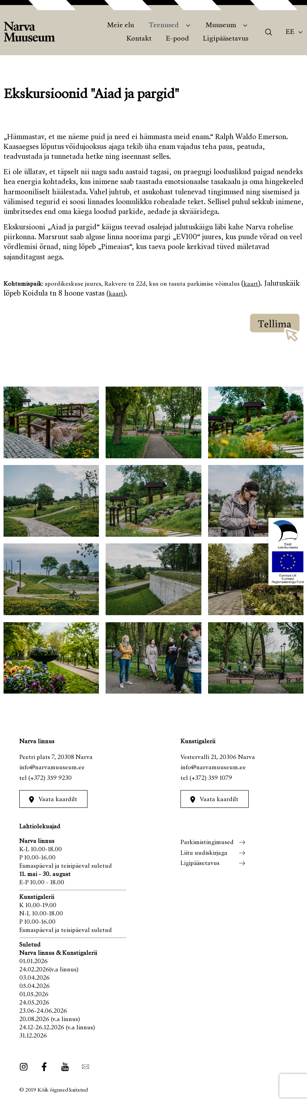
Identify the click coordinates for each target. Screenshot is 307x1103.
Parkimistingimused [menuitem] (207, 842)
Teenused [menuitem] (164, 25)
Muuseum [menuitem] (221, 25)
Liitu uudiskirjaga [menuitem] (203, 853)
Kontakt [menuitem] (139, 39)
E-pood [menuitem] (177, 39)
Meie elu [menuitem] (120, 25)
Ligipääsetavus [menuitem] (225, 39)
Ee (290, 32)
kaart (251, 284)
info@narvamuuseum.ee (52, 767)
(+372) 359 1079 (211, 778)
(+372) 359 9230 (50, 778)
